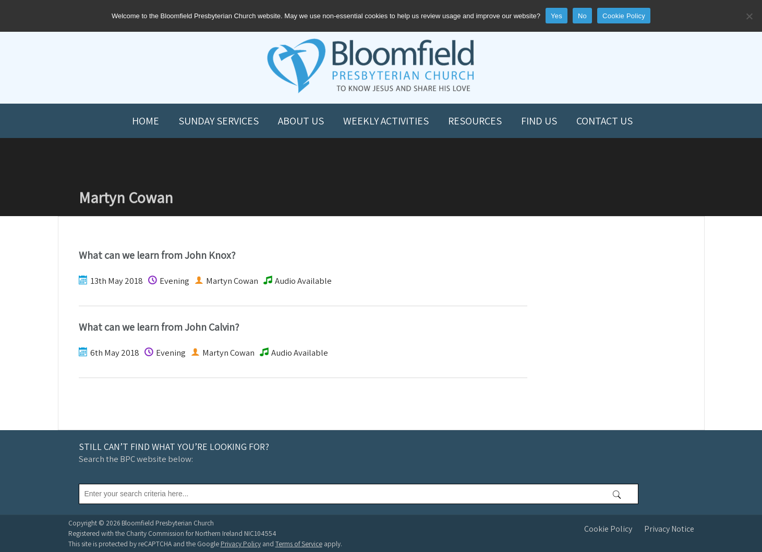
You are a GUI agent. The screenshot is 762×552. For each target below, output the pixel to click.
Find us (539, 121)
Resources (475, 121)
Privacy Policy (241, 543)
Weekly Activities (386, 121)
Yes (556, 16)
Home (145, 121)
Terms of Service (298, 543)
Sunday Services (218, 121)
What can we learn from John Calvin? (159, 327)
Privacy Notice (669, 528)
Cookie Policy (608, 528)
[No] (749, 16)
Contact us (604, 121)
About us (301, 121)
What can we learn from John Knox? (157, 255)
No (582, 16)
